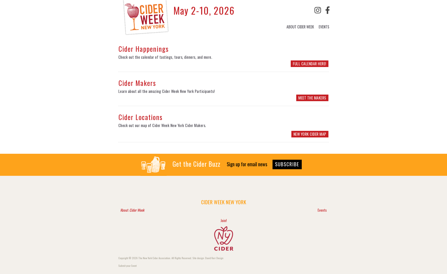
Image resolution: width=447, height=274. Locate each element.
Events (324, 26)
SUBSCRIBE (287, 164)
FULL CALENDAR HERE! (309, 63)
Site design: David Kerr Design (207, 258)
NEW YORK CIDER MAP (309, 134)
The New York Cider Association (154, 258)
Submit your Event (127, 265)
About (300, 26)
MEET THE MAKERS (312, 98)
